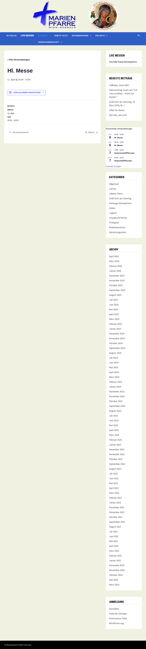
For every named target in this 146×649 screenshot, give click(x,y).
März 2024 (114, 377)
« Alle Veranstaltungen (18, 60)
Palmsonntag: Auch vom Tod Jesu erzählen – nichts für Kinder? (123, 93)
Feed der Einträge (118, 613)
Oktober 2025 (115, 285)
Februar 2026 (115, 265)
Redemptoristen (117, 227)
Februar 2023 (115, 439)
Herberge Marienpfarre (120, 203)
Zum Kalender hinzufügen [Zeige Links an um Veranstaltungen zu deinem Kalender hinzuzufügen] (27, 92)
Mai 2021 (113, 541)
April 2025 (114, 314)
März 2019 (114, 584)
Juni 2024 (113, 362)
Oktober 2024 (115, 343)
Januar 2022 (115, 502)
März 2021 (114, 550)
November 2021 (117, 512)
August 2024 (115, 352)
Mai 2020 (113, 579)
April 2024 (114, 372)
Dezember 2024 (116, 333)
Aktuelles (11, 35)
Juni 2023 (113, 420)
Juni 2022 (113, 478)
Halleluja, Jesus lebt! (119, 85)
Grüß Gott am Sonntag (120, 198)
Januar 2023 (115, 444)
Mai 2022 (113, 483)
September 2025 (117, 290)
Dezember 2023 (116, 391)
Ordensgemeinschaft (48, 42)
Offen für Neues (116, 110)
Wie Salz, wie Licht (118, 115)
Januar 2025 (115, 328)
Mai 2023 (113, 425)
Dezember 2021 (116, 507)
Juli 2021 (113, 531)
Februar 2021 (115, 555)
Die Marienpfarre (80, 35)
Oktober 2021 (115, 517)
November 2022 (117, 454)
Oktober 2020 (115, 574)
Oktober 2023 (115, 401)
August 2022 (115, 468)
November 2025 (117, 280)
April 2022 (114, 488)
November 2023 (117, 396)
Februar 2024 (115, 381)
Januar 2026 (115, 270)
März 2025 (114, 319)
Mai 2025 (113, 309)
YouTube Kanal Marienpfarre (123, 61)
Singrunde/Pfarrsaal (123, 161)
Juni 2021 (113, 536)
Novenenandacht (20, 132)
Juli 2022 (113, 473)
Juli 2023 (113, 415)
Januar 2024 (115, 386)
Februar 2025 (115, 323)
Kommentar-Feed (118, 618)
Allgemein (114, 183)
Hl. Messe (90, 132)
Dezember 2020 (116, 565)
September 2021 (117, 521)
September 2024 (117, 348)
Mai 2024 (113, 367)
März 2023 (114, 434)
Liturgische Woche (118, 217)
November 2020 (117, 570)
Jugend (112, 212)
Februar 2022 (115, 497)
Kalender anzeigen (113, 166)
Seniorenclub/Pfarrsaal (124, 153)
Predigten (114, 222)
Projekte (100, 35)
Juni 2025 (113, 304)
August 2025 (115, 294)
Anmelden (114, 608)
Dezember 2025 (116, 275)
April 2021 (114, 545)
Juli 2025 (113, 299)
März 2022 (114, 492)
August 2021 (115, 526)
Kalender (42, 35)
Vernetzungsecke (117, 232)
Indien (112, 208)
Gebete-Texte (61, 35)
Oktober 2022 (115, 459)
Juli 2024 (113, 357)
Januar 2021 (115, 560)
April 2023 (114, 430)
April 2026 (114, 256)
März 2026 (114, 261)
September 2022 (117, 463)
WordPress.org (116, 623)
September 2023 (117, 405)
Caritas (112, 188)
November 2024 (117, 338)
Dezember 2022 (116, 449)
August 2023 (115, 410)
